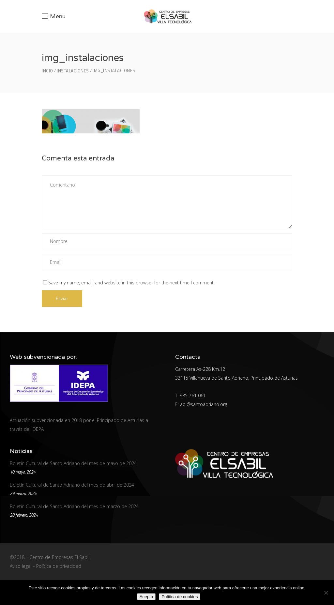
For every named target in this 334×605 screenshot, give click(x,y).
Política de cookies (179, 596)
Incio (47, 71)
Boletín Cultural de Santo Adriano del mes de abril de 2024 (72, 485)
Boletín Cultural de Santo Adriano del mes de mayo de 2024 (73, 463)
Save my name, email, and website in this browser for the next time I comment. (131, 283)
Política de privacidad (58, 566)
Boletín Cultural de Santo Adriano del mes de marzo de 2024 (74, 506)
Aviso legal (20, 566)
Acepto (146, 596)
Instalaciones (73, 71)
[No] (326, 592)
